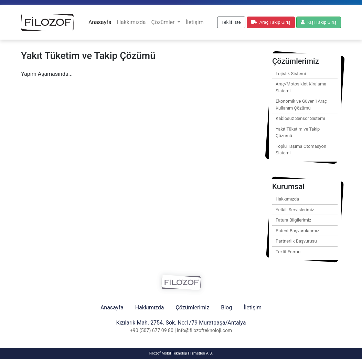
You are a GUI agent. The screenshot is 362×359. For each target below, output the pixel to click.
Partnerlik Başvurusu (296, 241)
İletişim (195, 22)
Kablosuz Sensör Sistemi (300, 118)
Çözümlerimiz (192, 307)
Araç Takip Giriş (270, 22)
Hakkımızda (131, 22)
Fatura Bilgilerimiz (293, 220)
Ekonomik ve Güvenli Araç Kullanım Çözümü (301, 105)
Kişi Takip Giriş (319, 22)
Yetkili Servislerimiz (295, 209)
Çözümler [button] (163, 22)
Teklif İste (231, 22)
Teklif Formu (288, 251)
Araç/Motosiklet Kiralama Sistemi (301, 87)
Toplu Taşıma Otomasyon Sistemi (301, 150)
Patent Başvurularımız (297, 230)
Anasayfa (99, 22)
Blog (226, 307)
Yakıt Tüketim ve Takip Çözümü (298, 132)
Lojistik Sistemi (291, 73)
